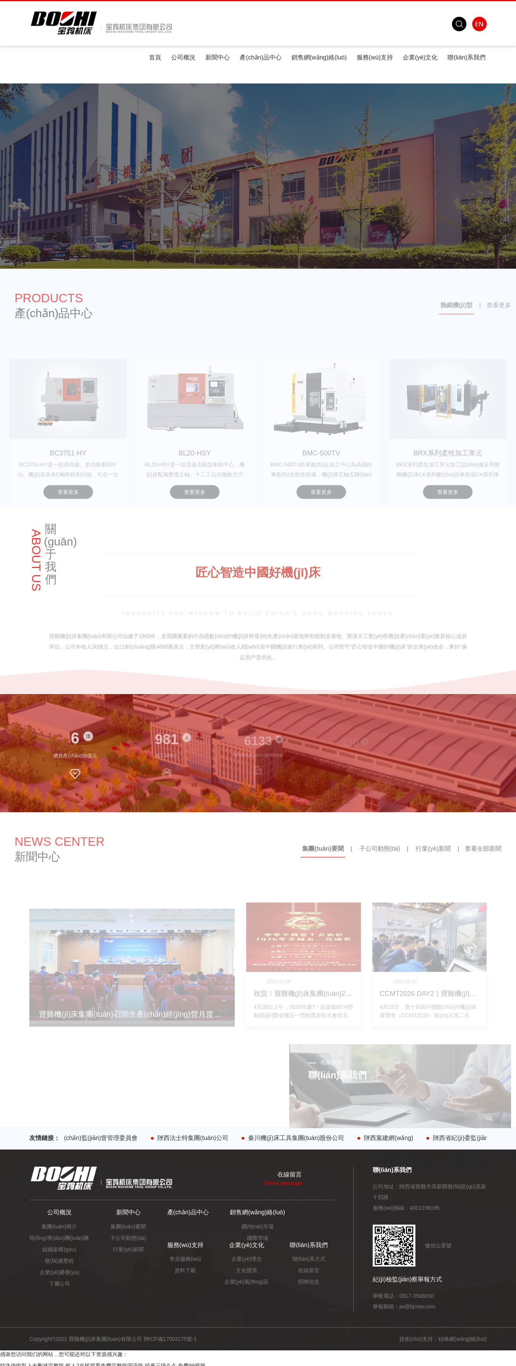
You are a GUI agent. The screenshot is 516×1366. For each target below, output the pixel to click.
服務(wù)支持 (375, 57)
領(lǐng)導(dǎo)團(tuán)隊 (59, 1238)
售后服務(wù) (185, 1259)
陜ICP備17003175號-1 (170, 1339)
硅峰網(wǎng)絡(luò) (462, 1339)
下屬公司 (59, 1284)
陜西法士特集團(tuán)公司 (197, 1138)
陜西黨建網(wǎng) (393, 1138)
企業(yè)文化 (420, 57)
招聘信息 (308, 1282)
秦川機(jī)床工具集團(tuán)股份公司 (300, 1138)
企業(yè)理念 (246, 1259)
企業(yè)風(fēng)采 (246, 1282)
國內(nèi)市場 (258, 1226)
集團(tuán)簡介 (59, 1226)
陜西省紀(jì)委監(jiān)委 (469, 1138)
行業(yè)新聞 (128, 1249)
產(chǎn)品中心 (260, 57)
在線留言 (308, 1270)
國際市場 (257, 1238)
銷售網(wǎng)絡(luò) (319, 57)
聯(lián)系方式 (308, 1259)
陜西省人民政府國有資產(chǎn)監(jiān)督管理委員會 (71, 1138)
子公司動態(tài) (128, 1238)
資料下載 (185, 1270)
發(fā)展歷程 (59, 1261)
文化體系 (246, 1270)
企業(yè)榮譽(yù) (59, 1272)
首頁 (155, 57)
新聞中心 (217, 57)
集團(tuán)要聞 (128, 1226)
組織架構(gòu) (59, 1249)
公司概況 (183, 57)
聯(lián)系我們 (466, 57)
